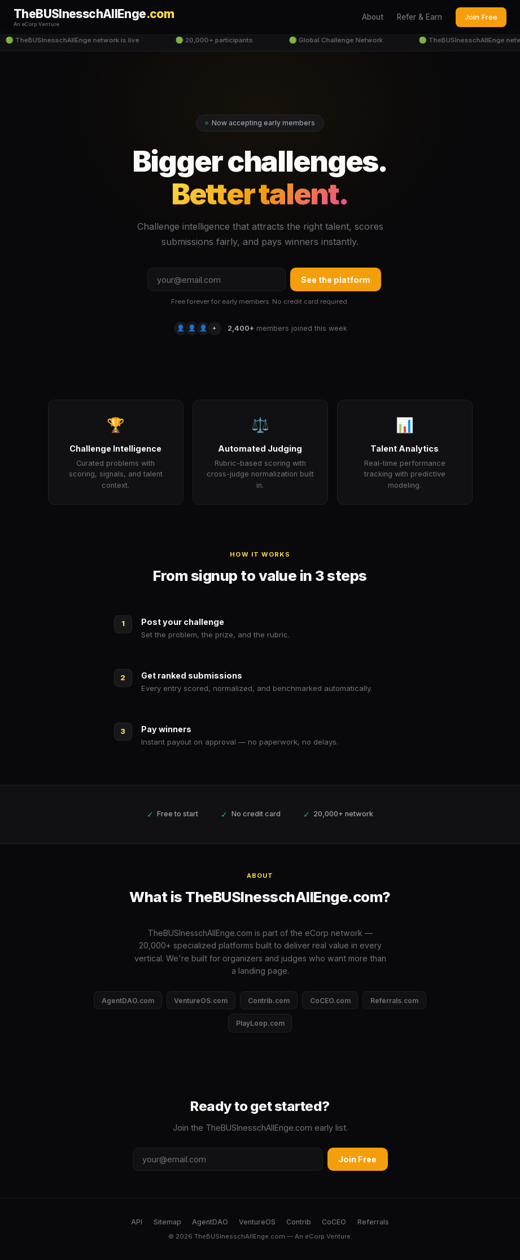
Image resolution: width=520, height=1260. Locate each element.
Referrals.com (394, 1000)
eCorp (315, 1236)
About (372, 16)
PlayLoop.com (260, 1023)
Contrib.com (269, 1000)
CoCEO (334, 1222)
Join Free (481, 16)
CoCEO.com (330, 1000)
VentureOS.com (201, 1000)
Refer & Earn (419, 16)
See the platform (335, 280)
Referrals (373, 1222)
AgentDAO (210, 1222)
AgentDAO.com (128, 1000)
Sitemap (167, 1222)
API (136, 1222)
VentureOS (257, 1222)
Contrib (298, 1222)
